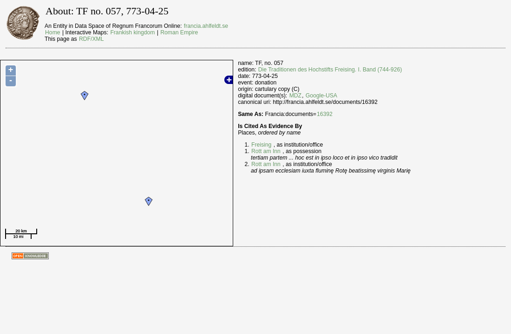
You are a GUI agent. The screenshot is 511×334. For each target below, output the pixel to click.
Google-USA (321, 95)
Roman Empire (179, 32)
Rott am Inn (266, 151)
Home (52, 32)
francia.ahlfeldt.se (206, 26)
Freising (261, 144)
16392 (325, 114)
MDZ (295, 95)
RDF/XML (91, 39)
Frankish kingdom (132, 32)
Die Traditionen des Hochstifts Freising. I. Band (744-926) (330, 69)
